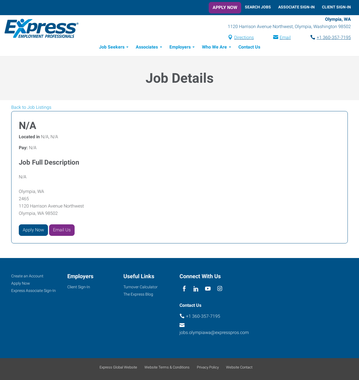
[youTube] (208, 289)
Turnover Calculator (140, 287)
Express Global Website (118, 367)
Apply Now (225, 7)
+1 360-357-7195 (334, 37)
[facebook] (184, 289)
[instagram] (219, 289)
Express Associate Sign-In (33, 290)
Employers (180, 47)
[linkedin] (196, 289)
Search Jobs (258, 7)
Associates (147, 47)
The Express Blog (138, 294)
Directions (244, 37)
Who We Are (214, 47)
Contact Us (249, 47)
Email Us (62, 229)
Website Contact (239, 367)
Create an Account (27, 276)
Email (285, 37)
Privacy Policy (208, 367)
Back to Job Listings (31, 107)
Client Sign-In (336, 7)
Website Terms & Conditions (167, 367)
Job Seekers (112, 47)
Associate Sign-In (296, 7)
